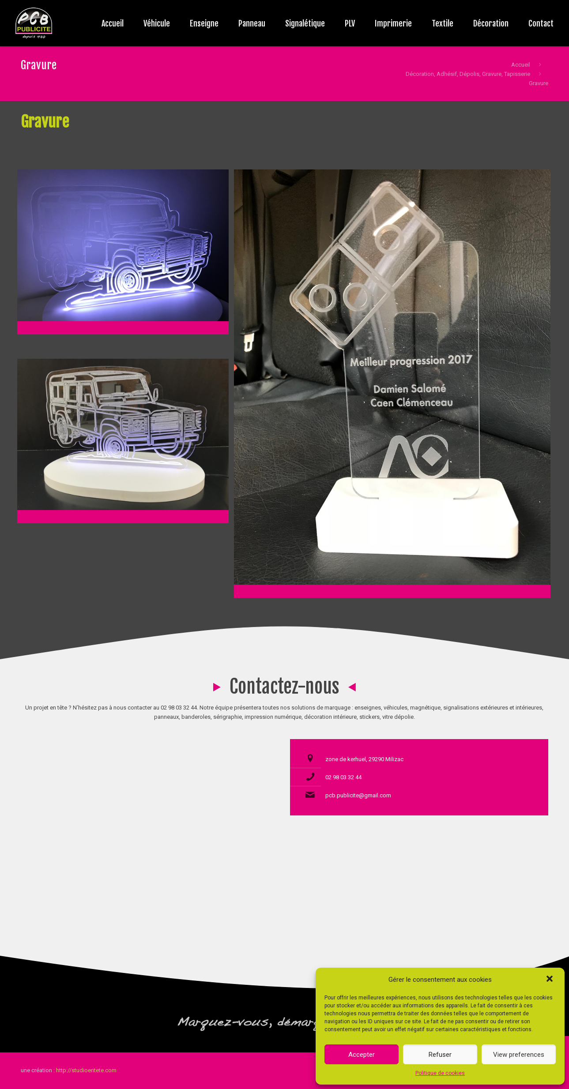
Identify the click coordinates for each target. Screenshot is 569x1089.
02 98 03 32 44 (343, 777)
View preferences (518, 1055)
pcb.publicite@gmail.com (358, 795)
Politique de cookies (440, 1073)
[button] (550, 979)
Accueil (520, 64)
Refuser (440, 1055)
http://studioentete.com (86, 1070)
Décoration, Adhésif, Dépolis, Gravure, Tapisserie (468, 74)
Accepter (361, 1055)
